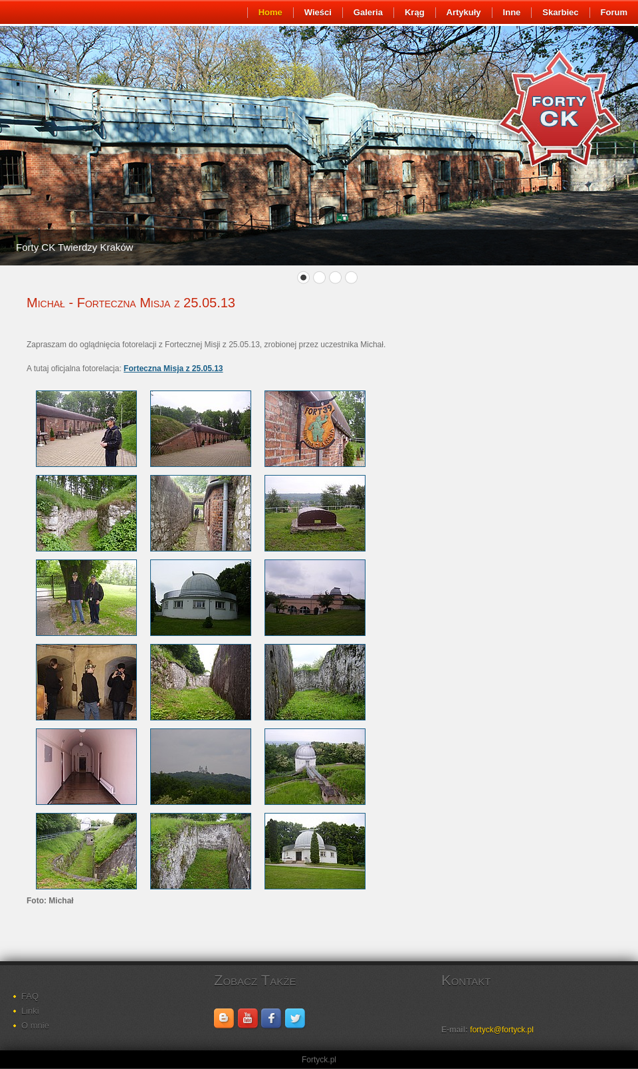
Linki (30, 1011)
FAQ (30, 996)
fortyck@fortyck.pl (502, 1029)
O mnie (35, 1025)
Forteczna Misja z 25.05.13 (173, 368)
